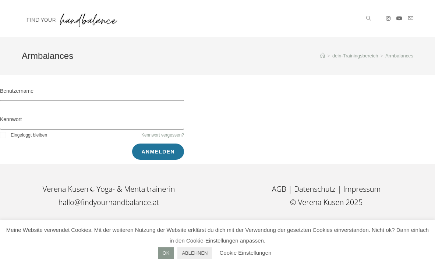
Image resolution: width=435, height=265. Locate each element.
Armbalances (399, 56)
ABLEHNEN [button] (195, 253)
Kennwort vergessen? (162, 135)
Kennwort (11, 119)
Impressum (362, 189)
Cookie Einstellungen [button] (245, 253)
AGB (280, 189)
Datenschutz (315, 189)
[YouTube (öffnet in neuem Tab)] (399, 18)
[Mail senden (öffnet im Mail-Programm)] (410, 18)
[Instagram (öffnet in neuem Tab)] (388, 18)
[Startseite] (322, 56)
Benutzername (16, 91)
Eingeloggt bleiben (23, 135)
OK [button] (166, 253)
